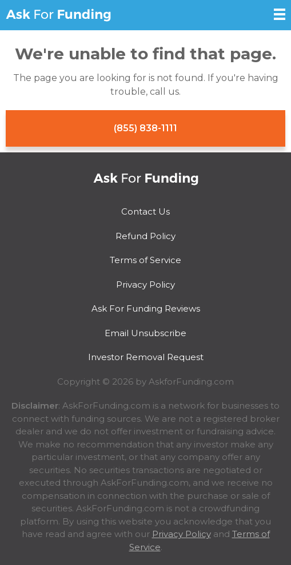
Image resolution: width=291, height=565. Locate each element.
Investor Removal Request (146, 357)
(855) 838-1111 (145, 128)
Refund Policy (145, 236)
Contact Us (145, 211)
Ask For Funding (58, 15)
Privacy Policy (145, 284)
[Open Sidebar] (279, 14)
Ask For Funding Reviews (145, 308)
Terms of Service (145, 260)
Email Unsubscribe (145, 333)
